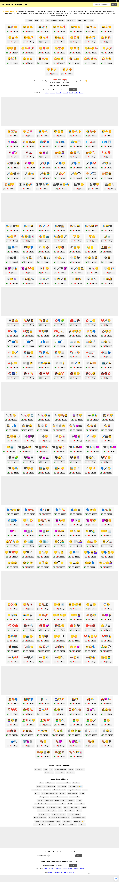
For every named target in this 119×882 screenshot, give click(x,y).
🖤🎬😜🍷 (58, 447)
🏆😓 (76, 236)
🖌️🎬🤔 (107, 436)
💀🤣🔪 (92, 278)
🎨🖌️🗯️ (91, 173)
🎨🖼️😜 (9, 184)
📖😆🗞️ (106, 341)
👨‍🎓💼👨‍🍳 (106, 247)
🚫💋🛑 (13, 625)
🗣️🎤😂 (106, 468)
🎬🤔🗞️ (110, 184)
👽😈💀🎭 (11, 268)
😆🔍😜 (28, 520)
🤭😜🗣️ (90, 646)
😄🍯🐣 (13, 37)
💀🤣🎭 (76, 278)
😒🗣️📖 (74, 552)
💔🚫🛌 (59, 331)
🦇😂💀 (44, 657)
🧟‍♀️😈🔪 (91, 709)
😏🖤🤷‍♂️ (90, 531)
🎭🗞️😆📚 (91, 226)
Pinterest (65, 93)
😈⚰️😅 (59, 531)
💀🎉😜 (44, 268)
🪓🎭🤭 (43, 730)
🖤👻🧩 (13, 457)
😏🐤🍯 (28, 58)
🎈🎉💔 (106, 152)
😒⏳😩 (43, 562)
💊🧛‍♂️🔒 (44, 320)
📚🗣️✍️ (44, 352)
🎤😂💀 (107, 163)
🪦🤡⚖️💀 (91, 730)
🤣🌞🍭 (43, 131)
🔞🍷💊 (29, 373)
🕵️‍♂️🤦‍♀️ (107, 425)
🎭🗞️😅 (75, 226)
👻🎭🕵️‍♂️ (27, 257)
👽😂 (107, 257)
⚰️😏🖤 (107, 741)
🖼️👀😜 (59, 468)
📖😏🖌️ (13, 352)
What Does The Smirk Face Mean (46, 786)
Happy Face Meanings (74, 814)
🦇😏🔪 (59, 657)
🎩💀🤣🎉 (25, 184)
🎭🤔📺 (44, 236)
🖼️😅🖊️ (75, 468)
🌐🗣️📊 (107, 141)
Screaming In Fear (74, 797)
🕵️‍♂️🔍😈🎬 (75, 425)
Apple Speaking (67, 821)
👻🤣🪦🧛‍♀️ (91, 257)
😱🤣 (106, 604)
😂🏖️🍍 (43, 26)
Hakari (85, 790)
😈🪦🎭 (29, 531)
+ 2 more (90, 20)
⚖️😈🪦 (28, 741)
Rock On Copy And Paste (63, 783)
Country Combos (36, 790)
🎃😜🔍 (75, 152)
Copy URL (72, 89)
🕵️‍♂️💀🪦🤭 (58, 425)
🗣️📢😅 (45, 509)
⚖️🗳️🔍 (12, 741)
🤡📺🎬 (13, 646)
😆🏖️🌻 (75, 37)
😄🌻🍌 (91, 26)
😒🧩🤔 (28, 562)
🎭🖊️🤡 (44, 226)
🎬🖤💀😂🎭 (61, 184)
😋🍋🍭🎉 (27, 48)
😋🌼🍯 (12, 48)
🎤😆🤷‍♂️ (45, 173)
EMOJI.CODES (4, 1)
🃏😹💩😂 (28, 141)
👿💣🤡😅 (27, 268)
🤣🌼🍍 (59, 131)
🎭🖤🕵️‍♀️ (59, 226)
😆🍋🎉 (59, 37)
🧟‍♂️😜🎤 (91, 720)
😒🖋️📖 (107, 541)
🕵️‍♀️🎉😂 (108, 415)
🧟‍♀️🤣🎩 (12, 720)
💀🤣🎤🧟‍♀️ (60, 278)
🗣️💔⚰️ (29, 509)
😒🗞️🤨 (59, 552)
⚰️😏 (91, 741)
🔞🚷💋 (106, 373)
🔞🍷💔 (44, 373)
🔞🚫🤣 (90, 373)
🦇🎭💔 (13, 657)
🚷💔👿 (44, 625)
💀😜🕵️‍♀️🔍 (27, 278)
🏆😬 (92, 236)
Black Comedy (82, 20)
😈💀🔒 (76, 520)
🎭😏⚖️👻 (27, 236)
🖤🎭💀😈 (92, 447)
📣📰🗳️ (106, 352)
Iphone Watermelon (44, 814)
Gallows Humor (71, 20)
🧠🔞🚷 (12, 730)
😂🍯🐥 (28, 26)
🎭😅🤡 (12, 236)
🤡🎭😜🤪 (90, 636)
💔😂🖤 (43, 331)
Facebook (52, 93)
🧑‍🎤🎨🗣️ (13, 699)
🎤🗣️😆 (76, 163)
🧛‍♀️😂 (75, 699)
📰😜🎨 (91, 363)
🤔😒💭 (59, 636)
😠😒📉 (59, 604)
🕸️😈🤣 (76, 436)
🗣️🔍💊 (60, 509)
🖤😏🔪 (59, 457)
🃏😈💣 (12, 141)
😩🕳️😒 (91, 604)
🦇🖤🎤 (29, 657)
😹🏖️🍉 (12, 131)
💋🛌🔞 (75, 320)
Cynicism (61, 20)
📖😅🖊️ (90, 341)
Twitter (47, 93)
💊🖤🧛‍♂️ (29, 320)
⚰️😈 (58, 741)
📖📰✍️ (75, 341)
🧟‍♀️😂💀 (59, 709)
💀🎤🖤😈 (60, 268)
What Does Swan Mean (41, 804)
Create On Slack (63, 824)
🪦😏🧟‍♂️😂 (74, 730)
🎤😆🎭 (29, 173)
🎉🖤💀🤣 (13, 163)
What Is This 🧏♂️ (79, 821)
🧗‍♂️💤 (44, 699)
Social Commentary (51, 20)
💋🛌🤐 (90, 320)
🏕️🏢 (107, 236)
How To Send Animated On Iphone (44, 821)
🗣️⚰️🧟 (107, 509)
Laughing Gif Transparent (78, 817)
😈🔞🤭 (107, 520)
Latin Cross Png (62, 786)
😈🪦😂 (44, 531)
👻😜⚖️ (59, 257)
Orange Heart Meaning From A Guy (64, 800)
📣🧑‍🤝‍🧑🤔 (12, 363)
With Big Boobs (50, 783)
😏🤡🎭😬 (12, 541)
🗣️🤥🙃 (91, 509)
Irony (42, 20)
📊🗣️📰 (44, 341)
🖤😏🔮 (75, 457)
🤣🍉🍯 (91, 131)
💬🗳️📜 (13, 341)
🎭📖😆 (29, 226)
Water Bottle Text (72, 793)
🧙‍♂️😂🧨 (59, 699)
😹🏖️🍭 (28, 131)
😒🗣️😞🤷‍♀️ (90, 552)
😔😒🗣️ (90, 562)
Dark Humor (29, 20)
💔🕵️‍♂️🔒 (28, 331)
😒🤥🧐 (12, 562)
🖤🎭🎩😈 (75, 447)
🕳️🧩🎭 (93, 415)
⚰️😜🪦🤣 (43, 752)
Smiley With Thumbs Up (59, 790)
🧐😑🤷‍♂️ (106, 657)
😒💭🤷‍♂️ (59, 541)
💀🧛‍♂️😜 (13, 320)
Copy (16, 31)
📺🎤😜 (107, 363)
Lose (41, 783)
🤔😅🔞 (43, 636)
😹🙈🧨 (43, 615)
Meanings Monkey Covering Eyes (47, 810)
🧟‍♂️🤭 (106, 720)
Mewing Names (44, 797)
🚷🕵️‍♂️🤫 (59, 625)
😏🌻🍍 (75, 48)
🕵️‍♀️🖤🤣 (27, 425)
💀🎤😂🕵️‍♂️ (77, 268)
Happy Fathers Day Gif (74, 790)
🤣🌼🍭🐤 (75, 131)
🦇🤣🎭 (90, 657)
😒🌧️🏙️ (29, 541)
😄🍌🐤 (107, 26)
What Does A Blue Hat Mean (45, 800)
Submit (78, 856)
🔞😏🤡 (59, 373)
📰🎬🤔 (28, 363)
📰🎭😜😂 (44, 363)
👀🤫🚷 (59, 247)
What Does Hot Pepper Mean (50, 793)
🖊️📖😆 (91, 436)
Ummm (37, 793)
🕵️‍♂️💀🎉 (43, 425)
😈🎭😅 (60, 520)
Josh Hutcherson (69, 810)
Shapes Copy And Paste (58, 814)
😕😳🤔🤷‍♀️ (105, 562)
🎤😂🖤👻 (13, 173)
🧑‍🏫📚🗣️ (29, 699)
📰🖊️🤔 (76, 363)
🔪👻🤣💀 (44, 415)
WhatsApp (82, 93)
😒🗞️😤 (43, 552)
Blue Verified (82, 824)
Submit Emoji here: (42, 856)
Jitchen (82, 793)
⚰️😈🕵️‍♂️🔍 (75, 741)
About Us (59, 872)
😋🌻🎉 (106, 37)
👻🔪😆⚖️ (43, 257)
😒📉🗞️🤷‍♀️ (75, 541)
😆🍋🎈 (44, 37)
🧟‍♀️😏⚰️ (107, 709)
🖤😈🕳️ (44, 457)
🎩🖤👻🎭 (42, 184)
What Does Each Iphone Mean (59, 797)
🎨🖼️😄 (107, 173)
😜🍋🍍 (59, 58)
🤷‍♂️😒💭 (106, 646)
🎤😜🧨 (60, 173)
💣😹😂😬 (75, 331)
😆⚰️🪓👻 (44, 520)
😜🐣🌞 (107, 58)
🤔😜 (74, 636)
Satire (36, 20)
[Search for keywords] (101, 4)
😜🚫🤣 (12, 604)
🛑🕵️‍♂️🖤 (75, 625)
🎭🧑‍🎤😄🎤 (60, 236)
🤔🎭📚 (12, 636)
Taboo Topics (70, 772)
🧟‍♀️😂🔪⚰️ (75, 709)
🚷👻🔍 (29, 625)
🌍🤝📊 (76, 141)
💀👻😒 (93, 268)
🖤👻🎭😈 (109, 447)
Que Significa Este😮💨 (75, 786)
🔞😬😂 (75, 373)
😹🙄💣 (28, 615)
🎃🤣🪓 (90, 152)
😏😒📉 (106, 531)
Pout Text (62, 793)
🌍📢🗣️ (60, 141)
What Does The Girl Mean (54, 807)
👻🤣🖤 (75, 257)
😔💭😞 (59, 562)
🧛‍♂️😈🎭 (106, 699)
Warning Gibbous (79, 804)
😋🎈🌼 (44, 48)
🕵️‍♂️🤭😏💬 (13, 436)
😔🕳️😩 (74, 562)
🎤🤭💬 (76, 173)
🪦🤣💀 (107, 730)
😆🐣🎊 (90, 37)
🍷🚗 (28, 152)
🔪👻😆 (11, 415)
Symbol (65, 872)
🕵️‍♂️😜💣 (92, 425)
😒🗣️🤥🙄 (107, 552)
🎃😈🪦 (44, 152)
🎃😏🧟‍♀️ (59, 152)
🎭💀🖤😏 (12, 226)
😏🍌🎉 (107, 48)
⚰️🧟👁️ (59, 752)
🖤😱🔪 (90, 457)
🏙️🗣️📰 (13, 247)
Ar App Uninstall (52, 824)
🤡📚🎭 (107, 636)
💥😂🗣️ (91, 331)
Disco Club (76, 783)
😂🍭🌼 (12, 26)
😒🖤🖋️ (28, 552)
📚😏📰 (59, 352)
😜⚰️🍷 (28, 604)
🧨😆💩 (27, 730)
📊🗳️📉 (59, 341)
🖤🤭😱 (29, 468)
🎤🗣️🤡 (91, 163)
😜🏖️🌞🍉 (90, 58)
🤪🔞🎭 (59, 646)
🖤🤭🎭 (13, 468)
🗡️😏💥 (90, 468)
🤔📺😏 (28, 636)
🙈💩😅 (91, 615)
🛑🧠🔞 (90, 625)
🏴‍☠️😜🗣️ (29, 247)
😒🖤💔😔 (11, 552)
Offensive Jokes (60, 772)
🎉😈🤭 (29, 163)
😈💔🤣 (91, 520)
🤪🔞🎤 (44, 646)
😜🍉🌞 (43, 58)
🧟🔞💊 (28, 709)
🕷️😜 (44, 436)
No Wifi (58, 821)
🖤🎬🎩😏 (24, 447)
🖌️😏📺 (9, 447)
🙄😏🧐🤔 (59, 615)
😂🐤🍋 (76, 26)
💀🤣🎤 (44, 278)
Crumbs (79, 810)
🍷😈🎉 (13, 152)
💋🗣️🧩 (59, 320)
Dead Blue (47, 790)
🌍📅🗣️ (45, 141)
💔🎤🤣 (106, 320)
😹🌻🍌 (52, 69)
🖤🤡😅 (106, 457)
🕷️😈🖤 (29, 436)
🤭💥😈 (75, 646)
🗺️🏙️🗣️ (12, 520)
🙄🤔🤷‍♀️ (76, 615)
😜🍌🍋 (74, 58)
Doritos (60, 810)
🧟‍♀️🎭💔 (43, 709)
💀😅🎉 (109, 268)
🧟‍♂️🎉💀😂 (28, 720)
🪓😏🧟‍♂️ (58, 730)
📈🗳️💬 (29, 341)
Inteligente (73, 824)
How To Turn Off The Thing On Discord (59, 817)
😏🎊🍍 (12, 58)
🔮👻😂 (77, 415)
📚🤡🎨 (75, 352)
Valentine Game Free (39, 824)
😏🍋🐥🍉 (91, 48)
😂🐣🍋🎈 (59, 26)
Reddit (71, 93)
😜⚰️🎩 (43, 604)
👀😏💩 (44, 247)
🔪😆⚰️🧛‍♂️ (61, 415)
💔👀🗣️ (12, 331)
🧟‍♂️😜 (75, 720)
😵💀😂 (12, 615)
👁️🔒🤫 (75, 247)
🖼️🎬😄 (44, 468)
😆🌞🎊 (29, 37)
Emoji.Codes (52, 872)
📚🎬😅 (29, 352)
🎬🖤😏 (79, 184)
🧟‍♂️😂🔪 (60, 720)
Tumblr (76, 93)
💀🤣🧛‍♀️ (107, 278)
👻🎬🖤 (12, 257)
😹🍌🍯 (67, 69)
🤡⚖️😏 (29, 646)
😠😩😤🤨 (75, 604)
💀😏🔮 (12, 278)
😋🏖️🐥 (59, 48)
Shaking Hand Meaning (40, 817)
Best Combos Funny (38, 807)
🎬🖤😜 (94, 184)
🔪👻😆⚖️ (27, 415)
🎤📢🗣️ (45, 163)
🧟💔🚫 (12, 709)
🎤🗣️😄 (60, 163)
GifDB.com (72, 872)
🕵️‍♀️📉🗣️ (12, 425)
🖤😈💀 (29, 457)
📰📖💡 (60, 363)
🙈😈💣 (107, 615)
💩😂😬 (107, 331)
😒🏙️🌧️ (44, 541)
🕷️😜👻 (60, 436)
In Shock (79, 800)
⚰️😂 (43, 741)
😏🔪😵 (75, 531)
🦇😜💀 (75, 657)
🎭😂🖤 (107, 226)
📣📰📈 (90, 352)
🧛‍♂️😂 (90, 699)
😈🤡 (13, 531)
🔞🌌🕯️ (13, 373)
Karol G (70, 804)
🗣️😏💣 (76, 509)
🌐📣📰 (91, 141)
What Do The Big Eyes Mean (71, 807)
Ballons (84, 807)
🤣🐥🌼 (107, 131)
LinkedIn (58, 93)
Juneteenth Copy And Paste (57, 804)
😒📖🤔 (92, 541)
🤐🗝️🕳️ (106, 625)
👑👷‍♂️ (90, 247)
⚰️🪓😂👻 (75, 752)
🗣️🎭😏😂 (13, 509)
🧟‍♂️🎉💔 (45, 720)
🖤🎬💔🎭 (41, 447)
